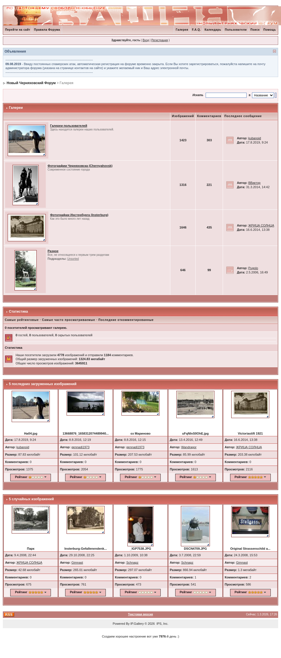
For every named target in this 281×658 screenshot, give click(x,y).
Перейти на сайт (17, 29)
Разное (52, 251)
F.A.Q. (196, 29)
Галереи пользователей (68, 125)
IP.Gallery (137, 623)
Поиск (255, 29)
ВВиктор (254, 182)
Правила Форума (47, 29)
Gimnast (77, 562)
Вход (145, 40)
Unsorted (73, 258)
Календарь (212, 29)
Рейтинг (21, 477)
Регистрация (159, 40)
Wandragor (189, 447)
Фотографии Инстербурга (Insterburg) (79, 215)
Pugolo (253, 268)
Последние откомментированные (126, 319)
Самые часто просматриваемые (68, 319)
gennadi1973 (80, 447)
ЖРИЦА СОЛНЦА (261, 225)
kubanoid (254, 138)
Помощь (269, 29)
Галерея (182, 29)
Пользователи (236, 29)
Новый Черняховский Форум (31, 83)
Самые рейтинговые (22, 319)
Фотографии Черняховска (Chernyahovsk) (79, 165)
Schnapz (132, 562)
